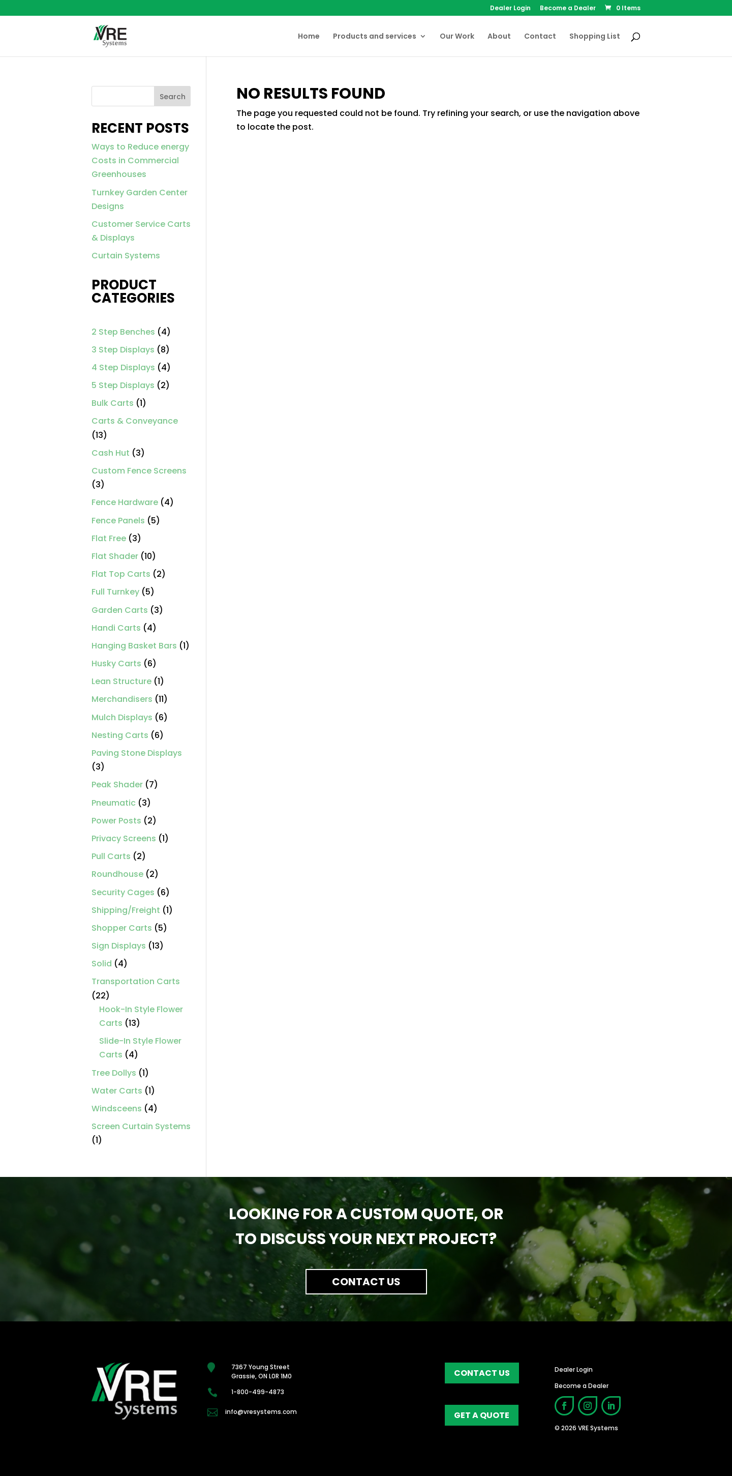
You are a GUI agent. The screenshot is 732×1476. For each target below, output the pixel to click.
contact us (482, 1373)
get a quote (481, 1415)
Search (173, 97)
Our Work (457, 37)
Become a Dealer (568, 8)
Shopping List (594, 37)
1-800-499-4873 (257, 1392)
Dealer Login (510, 8)
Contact (540, 37)
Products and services (374, 37)
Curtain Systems (126, 255)
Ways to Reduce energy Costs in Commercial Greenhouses (140, 160)
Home (309, 37)
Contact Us (366, 1282)
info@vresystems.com (261, 1411)
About (499, 37)
